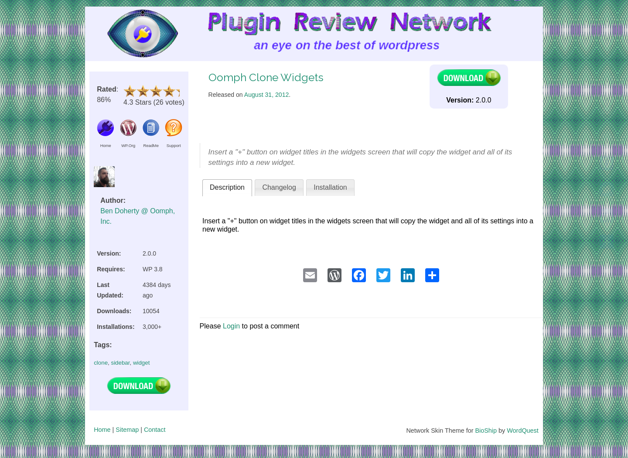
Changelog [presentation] (279, 187)
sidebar (120, 362)
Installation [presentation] (330, 187)
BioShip (486, 430)
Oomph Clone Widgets (266, 77)
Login (231, 326)
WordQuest (523, 430)
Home (102, 429)
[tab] (227, 187)
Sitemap (127, 429)
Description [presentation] (227, 187)
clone (101, 362)
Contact (155, 429)
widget (141, 362)
